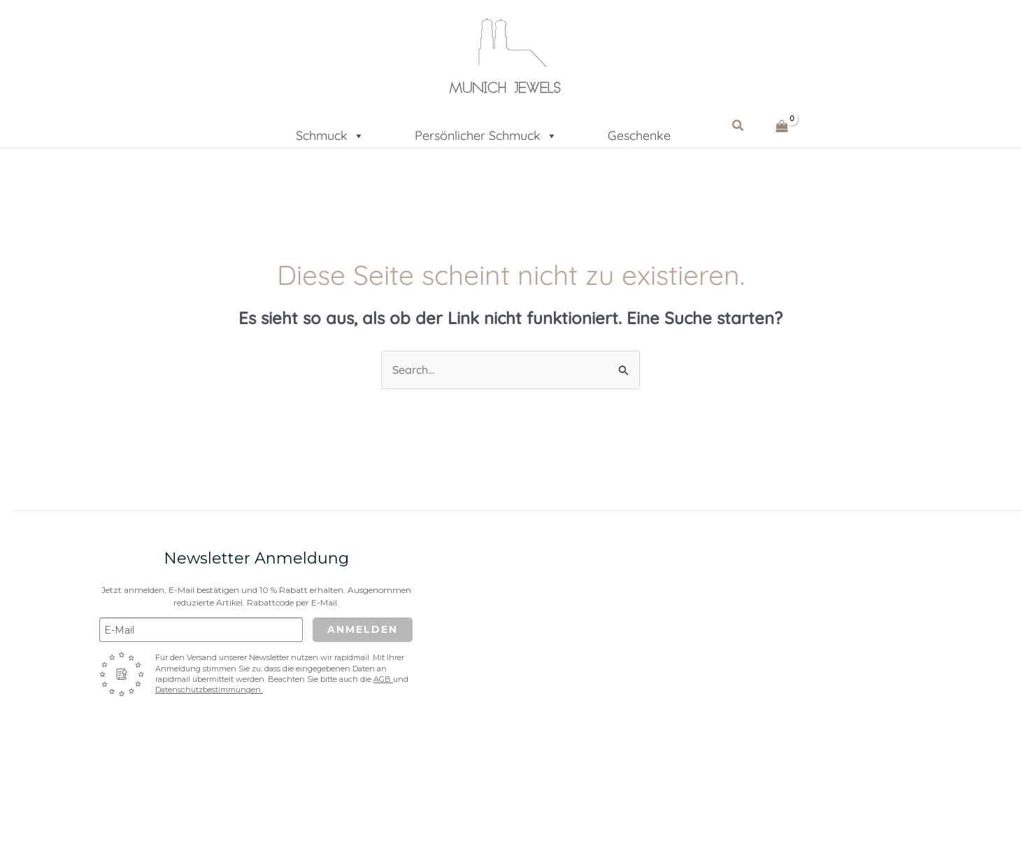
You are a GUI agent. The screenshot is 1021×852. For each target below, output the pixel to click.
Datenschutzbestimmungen (209, 689)
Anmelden (362, 629)
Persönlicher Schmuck (486, 131)
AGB (383, 679)
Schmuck (330, 131)
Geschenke (639, 133)
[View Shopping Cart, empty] (782, 126)
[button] (738, 126)
